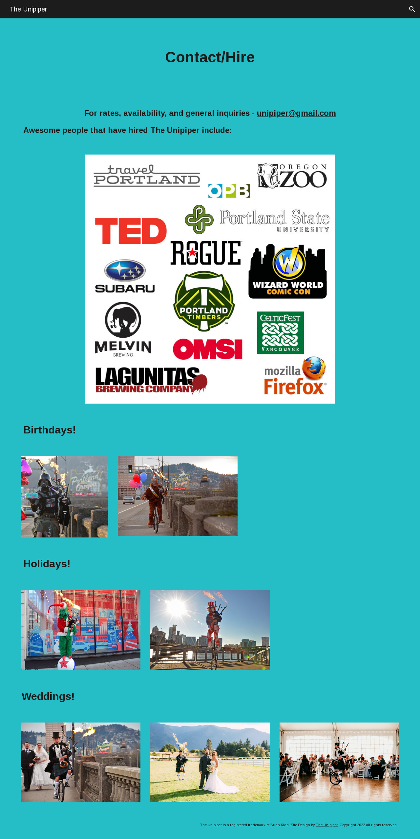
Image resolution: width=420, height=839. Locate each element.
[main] (210, 58)
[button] (412, 9)
